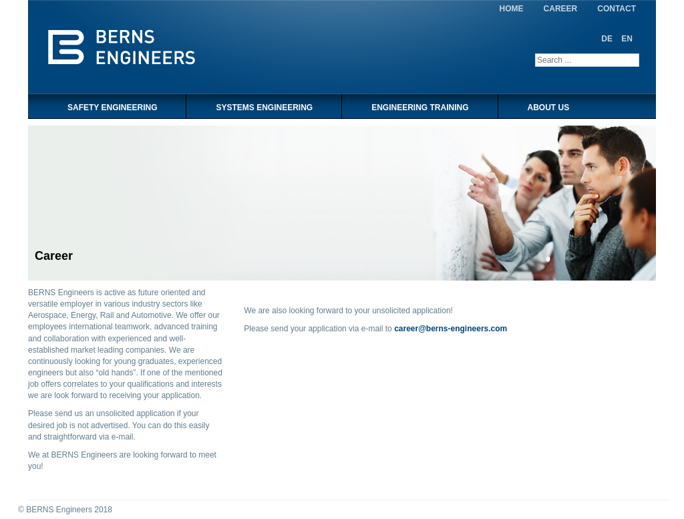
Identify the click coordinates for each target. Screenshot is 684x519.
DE (608, 38)
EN (627, 38)
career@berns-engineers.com (450, 328)
